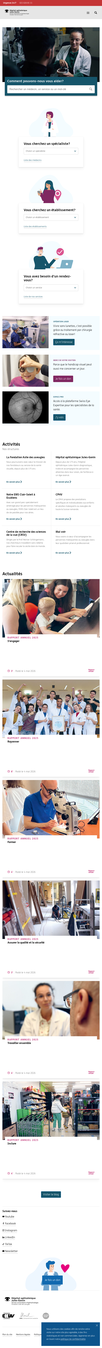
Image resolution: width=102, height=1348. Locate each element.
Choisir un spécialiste (51, 151)
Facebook (9, 1223)
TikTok (7, 1244)
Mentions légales (23, 1334)
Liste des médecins (33, 160)
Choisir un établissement (51, 217)
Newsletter (10, 1251)
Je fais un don (63, 378)
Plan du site (7, 1334)
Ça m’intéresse (63, 342)
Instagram (9, 1230)
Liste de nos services (33, 296)
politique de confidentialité (73, 1339)
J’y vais (59, 417)
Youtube (8, 1216)
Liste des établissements (35, 226)
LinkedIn (8, 1237)
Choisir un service (51, 287)
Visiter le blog (51, 1194)
